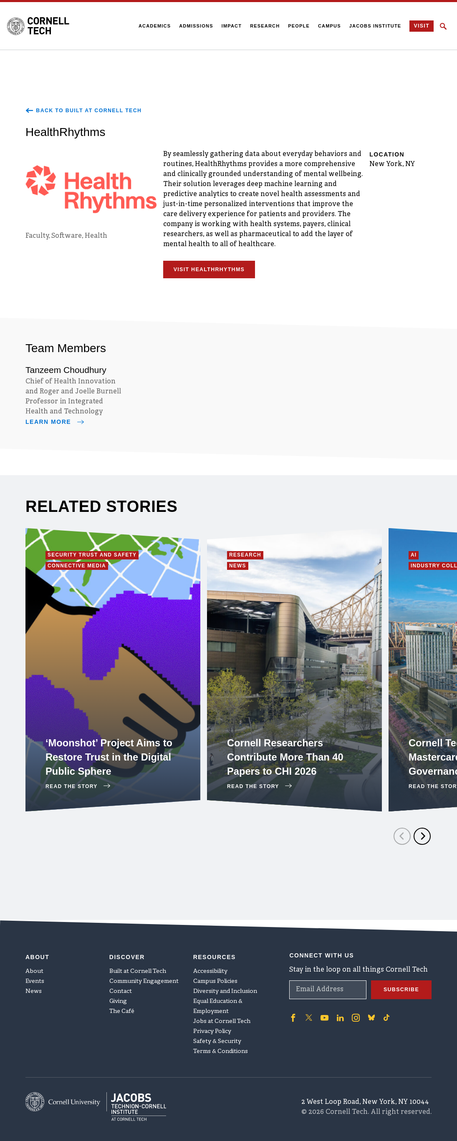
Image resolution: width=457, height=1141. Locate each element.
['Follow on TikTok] (382, 1008)
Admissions (193, 25)
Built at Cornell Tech (137, 963)
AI (415, 558)
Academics (152, 25)
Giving (118, 993)
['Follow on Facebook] (292, 1008)
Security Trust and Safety (100, 558)
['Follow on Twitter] (307, 1008)
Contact (120, 983)
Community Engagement (144, 973)
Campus (327, 25)
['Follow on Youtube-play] (322, 1008)
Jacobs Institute (373, 25)
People (296, 25)
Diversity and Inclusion (225, 983)
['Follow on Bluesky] (367, 1008)
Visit (420, 26)
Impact (229, 25)
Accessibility (210, 963)
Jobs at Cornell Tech (221, 1013)
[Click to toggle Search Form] (443, 26)
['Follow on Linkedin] (337, 1008)
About (34, 963)
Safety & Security (217, 1033)
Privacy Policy (212, 1023)
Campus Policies (215, 973)
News (240, 571)
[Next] (422, 839)
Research (262, 25)
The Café (121, 1003)
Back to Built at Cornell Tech (90, 110)
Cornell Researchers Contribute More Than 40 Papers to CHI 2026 (288, 759)
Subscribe (399, 981)
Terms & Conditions (220, 1043)
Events (34, 973)
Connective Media (82, 571)
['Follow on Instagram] (351, 1008)
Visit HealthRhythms (214, 273)
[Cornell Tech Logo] (43, 25)
